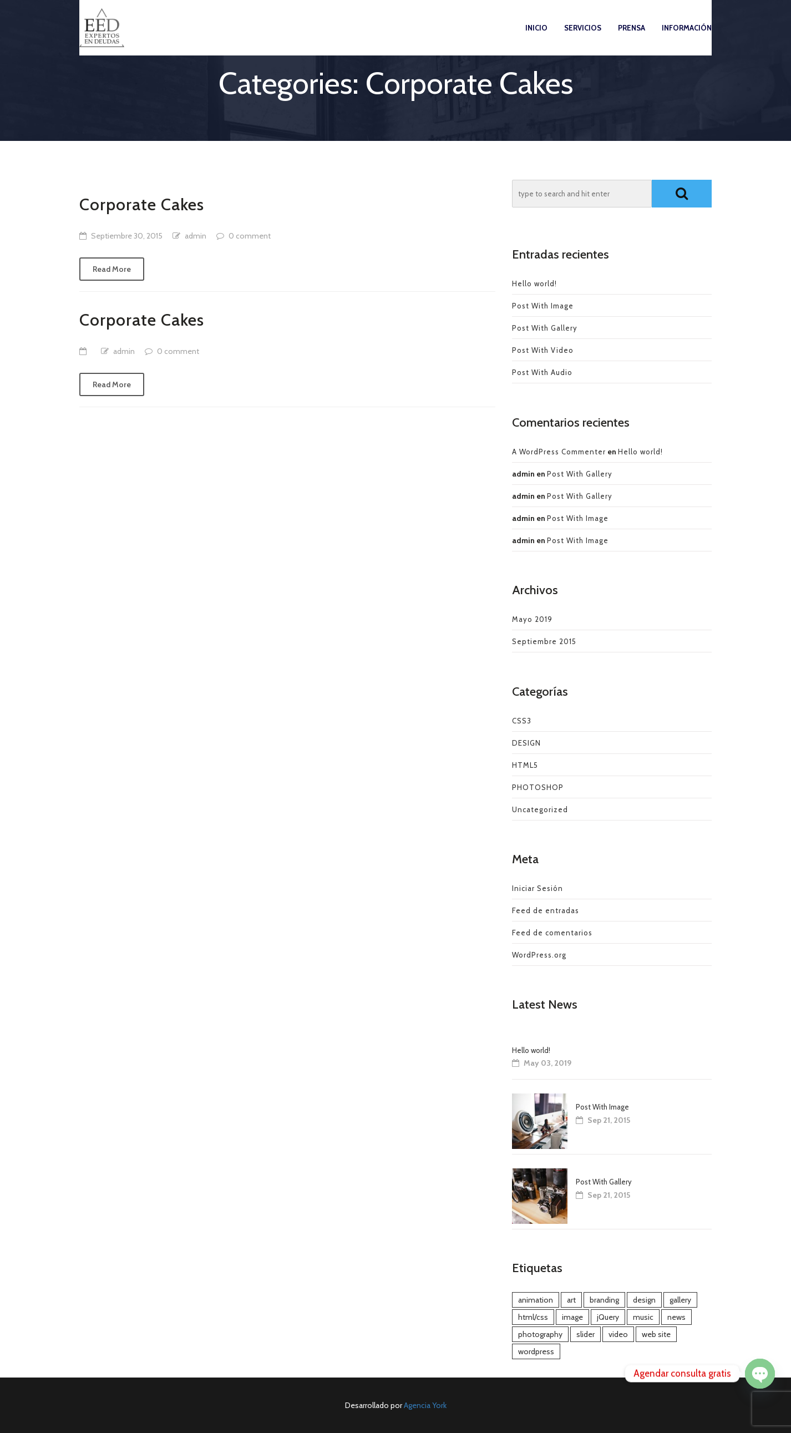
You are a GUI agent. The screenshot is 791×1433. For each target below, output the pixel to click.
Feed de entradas (545, 910)
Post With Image (543, 305)
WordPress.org (539, 954)
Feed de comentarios (552, 932)
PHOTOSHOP (538, 787)
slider (585, 1334)
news (676, 1317)
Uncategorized (540, 809)
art (571, 1300)
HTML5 (525, 765)
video (618, 1334)
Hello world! (534, 283)
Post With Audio (542, 372)
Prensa (631, 38)
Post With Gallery (544, 327)
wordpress (536, 1351)
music (643, 1317)
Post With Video (543, 350)
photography (540, 1334)
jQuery (608, 1317)
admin (195, 236)
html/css (533, 1317)
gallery (680, 1300)
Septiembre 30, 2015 (127, 236)
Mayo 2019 (532, 619)
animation (535, 1300)
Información (687, 38)
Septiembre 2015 (544, 641)
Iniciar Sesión (537, 888)
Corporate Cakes (141, 204)
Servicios (582, 38)
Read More (112, 269)
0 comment (250, 236)
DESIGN (526, 742)
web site (656, 1334)
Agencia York (425, 1405)
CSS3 (521, 720)
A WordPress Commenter (559, 451)
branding (604, 1300)
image (572, 1317)
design (644, 1300)
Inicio (536, 38)
